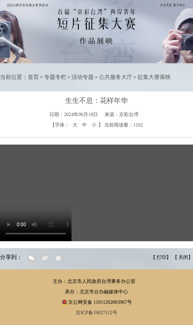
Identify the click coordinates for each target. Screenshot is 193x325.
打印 (161, 257)
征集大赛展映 (154, 77)
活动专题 (83, 77)
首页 (33, 77)
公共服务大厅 (115, 77)
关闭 (183, 257)
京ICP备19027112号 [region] (96, 312)
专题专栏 (55, 77)
